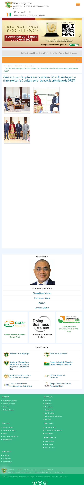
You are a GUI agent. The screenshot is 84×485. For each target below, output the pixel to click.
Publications (7, 458)
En (30, 12)
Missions (48, 400)
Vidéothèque (49, 444)
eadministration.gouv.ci (27, 470)
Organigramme (50, 410)
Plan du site (63, 477)
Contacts (48, 419)
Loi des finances (8, 427)
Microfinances (7, 439)
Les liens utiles (49, 447)
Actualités (6, 455)
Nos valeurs (49, 407)
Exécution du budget (9, 430)
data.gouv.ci (59, 472)
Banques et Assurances (10, 436)
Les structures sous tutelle (53, 416)
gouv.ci (11, 470)
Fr (25, 12)
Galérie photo (49, 441)
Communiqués (7, 461)
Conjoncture (49, 433)
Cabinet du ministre (42, 298)
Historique (48, 404)
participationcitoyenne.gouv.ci (19, 472)
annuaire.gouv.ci (46, 470)
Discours (42, 303)
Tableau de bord (50, 427)
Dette (5, 433)
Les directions (49, 413)
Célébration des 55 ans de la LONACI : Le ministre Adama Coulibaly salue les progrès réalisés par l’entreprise (49, 53)
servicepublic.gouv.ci (43, 472)
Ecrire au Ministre (42, 308)
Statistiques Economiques (53, 430)
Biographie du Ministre (42, 293)
